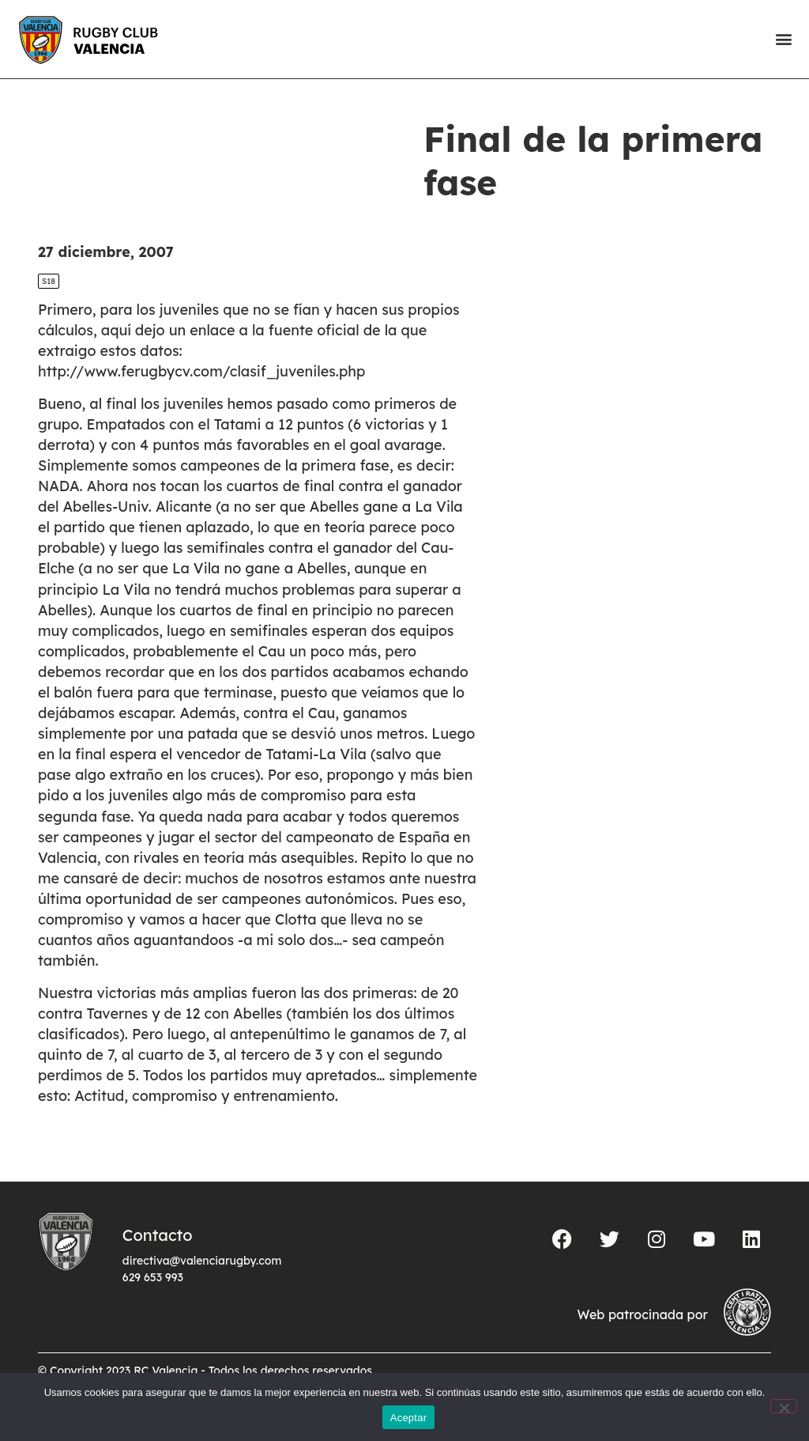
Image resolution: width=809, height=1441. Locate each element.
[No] (783, 1406)
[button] (783, 39)
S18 (48, 281)
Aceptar (408, 1418)
